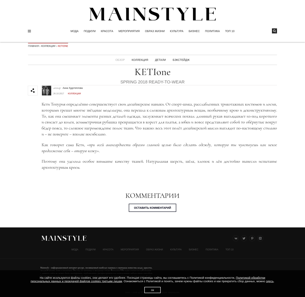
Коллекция (140, 59)
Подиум (90, 31)
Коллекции (48, 46)
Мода (74, 31)
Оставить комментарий (152, 207)
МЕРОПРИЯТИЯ (129, 31)
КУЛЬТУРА (176, 31)
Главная (33, 46)
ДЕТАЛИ (160, 59)
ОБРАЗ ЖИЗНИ (155, 31)
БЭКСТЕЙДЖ (181, 59)
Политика (212, 31)
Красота (107, 31)
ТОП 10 (229, 31)
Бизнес (194, 31)
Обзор (120, 59)
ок (152, 290)
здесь (270, 281)
